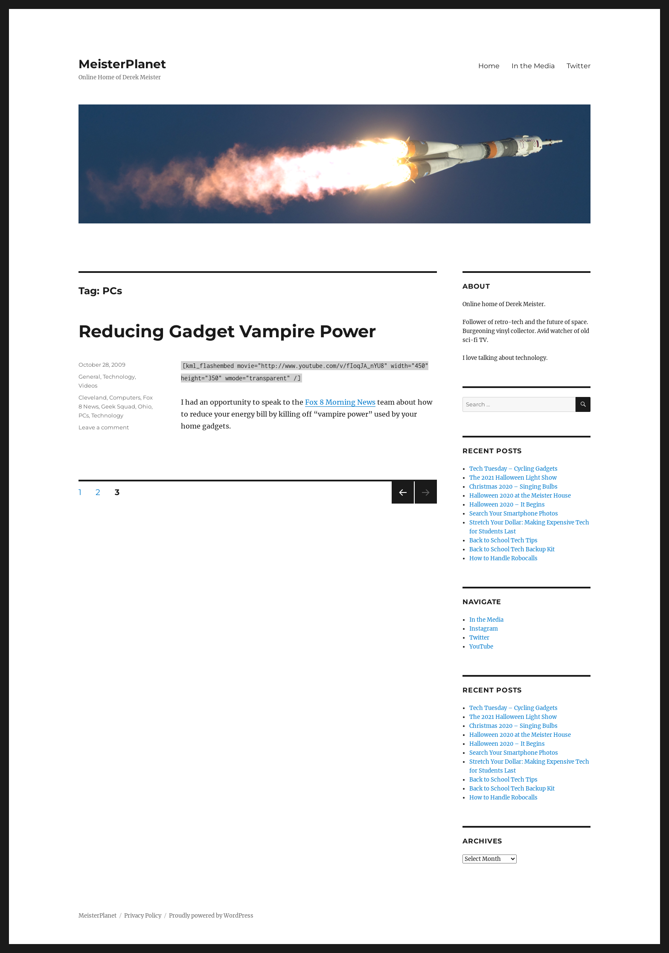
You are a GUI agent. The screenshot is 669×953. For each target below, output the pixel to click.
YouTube (481, 646)
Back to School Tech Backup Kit (512, 549)
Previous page (402, 503)
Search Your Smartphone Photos (513, 513)
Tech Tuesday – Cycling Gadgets (513, 468)
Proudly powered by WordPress (211, 915)
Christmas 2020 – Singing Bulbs (513, 486)
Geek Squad (118, 406)
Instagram (483, 628)
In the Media (533, 66)
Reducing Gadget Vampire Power (227, 331)
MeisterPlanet (122, 64)
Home (489, 66)
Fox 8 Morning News (340, 402)
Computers (124, 397)
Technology (119, 376)
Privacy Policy (142, 915)
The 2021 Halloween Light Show (513, 477)
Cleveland (93, 397)
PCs (84, 415)
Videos (88, 385)
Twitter (578, 66)
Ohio (144, 406)
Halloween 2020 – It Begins (507, 504)
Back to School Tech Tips (503, 540)
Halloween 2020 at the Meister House (520, 495)
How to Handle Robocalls (503, 558)
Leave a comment (104, 427)
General (89, 376)
